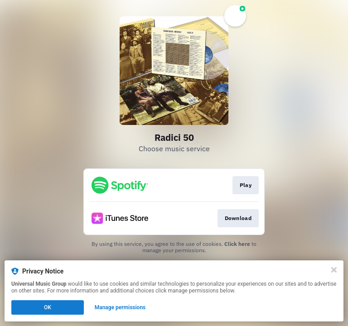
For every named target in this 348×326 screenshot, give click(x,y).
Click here (237, 243)
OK (47, 307)
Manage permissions (120, 307)
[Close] (334, 270)
